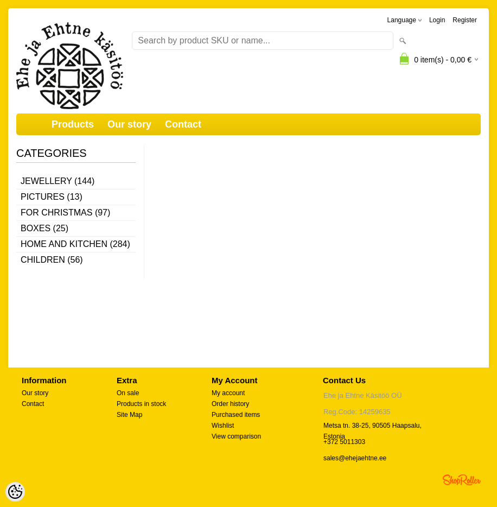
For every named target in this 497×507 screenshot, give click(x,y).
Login (437, 20)
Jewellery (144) (57, 181)
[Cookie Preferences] (15, 492)
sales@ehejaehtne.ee (354, 458)
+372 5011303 (344, 442)
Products (73, 124)
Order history (230, 404)
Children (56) (52, 259)
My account (228, 393)
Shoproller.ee (462, 479)
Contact (183, 124)
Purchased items (236, 415)
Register (465, 20)
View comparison (236, 436)
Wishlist (223, 425)
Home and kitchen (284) (75, 244)
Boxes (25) (44, 228)
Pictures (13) (51, 196)
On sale (128, 393)
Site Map (129, 415)
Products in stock (141, 404)
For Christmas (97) (65, 212)
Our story (129, 124)
